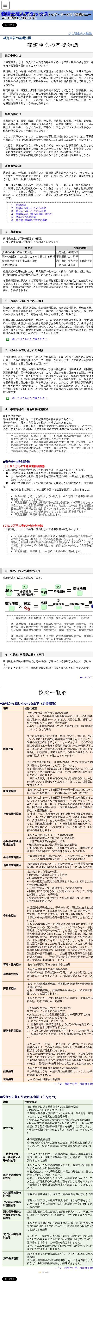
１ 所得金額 (18, 205)
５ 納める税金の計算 (23, 217)
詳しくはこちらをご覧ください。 (31, 339)
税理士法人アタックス (25, 13)
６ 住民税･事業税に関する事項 (29, 220)
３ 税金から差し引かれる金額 (28, 211)
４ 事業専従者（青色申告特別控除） (32, 214)
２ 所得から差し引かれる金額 (28, 208)
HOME (45, 1272)
